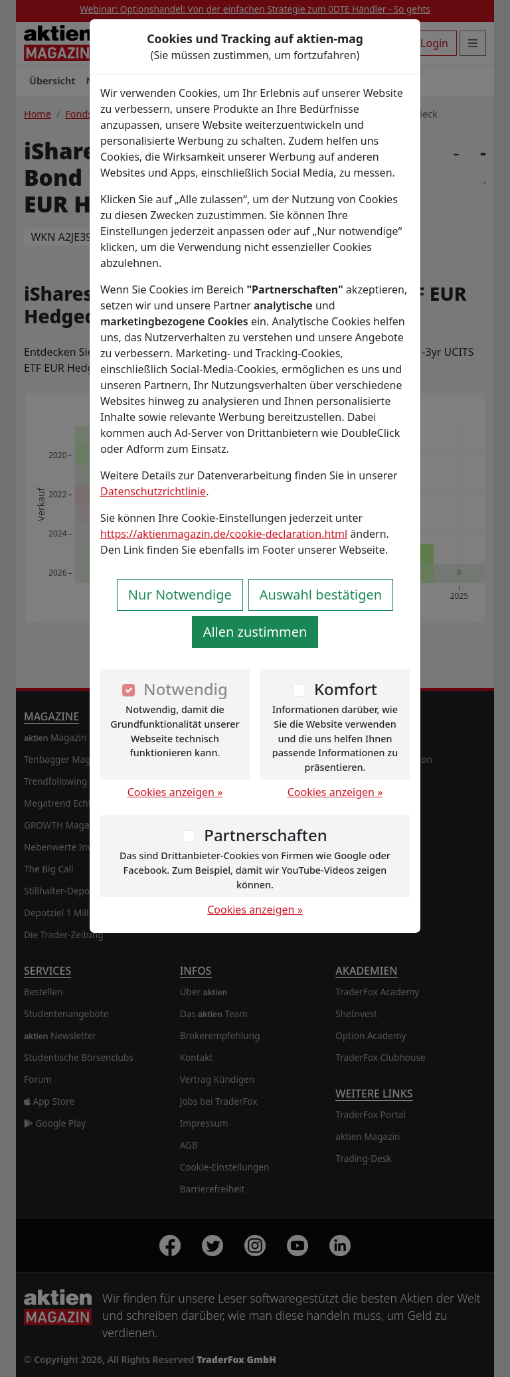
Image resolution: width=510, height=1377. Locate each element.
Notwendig (185, 689)
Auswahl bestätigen (321, 595)
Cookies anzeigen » (175, 792)
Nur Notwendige (180, 595)
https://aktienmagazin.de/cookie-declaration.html (223, 533)
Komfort (345, 689)
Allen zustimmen (255, 632)
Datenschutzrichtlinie (153, 491)
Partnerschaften (265, 835)
